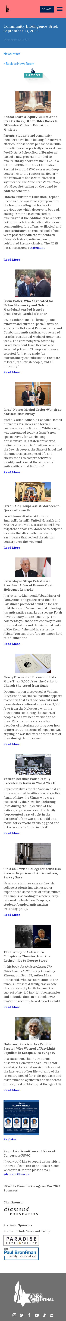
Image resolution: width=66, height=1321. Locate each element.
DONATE (46, 9)
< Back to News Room (19, 63)
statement (37, 248)
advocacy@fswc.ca (17, 1174)
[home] (7, 9)
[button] (59, 9)
